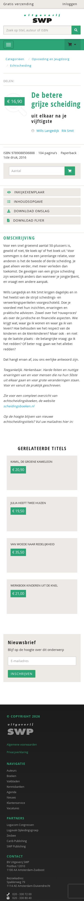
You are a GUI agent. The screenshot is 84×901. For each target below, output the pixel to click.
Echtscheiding (20, 65)
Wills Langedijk (48, 131)
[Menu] (8, 45)
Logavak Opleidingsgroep (22, 830)
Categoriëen (15, 59)
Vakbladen (13, 781)
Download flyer (25, 220)
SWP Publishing (16, 846)
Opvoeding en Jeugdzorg (50, 59)
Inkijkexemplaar (26, 192)
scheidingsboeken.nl (18, 406)
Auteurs (12, 770)
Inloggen (67, 4)
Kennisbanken (15, 786)
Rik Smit (68, 131)
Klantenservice (16, 803)
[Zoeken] (76, 30)
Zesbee (11, 835)
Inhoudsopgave (25, 201)
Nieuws (11, 797)
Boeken (11, 776)
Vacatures (13, 808)
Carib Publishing (17, 841)
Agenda (11, 792)
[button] (73, 44)
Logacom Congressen (20, 825)
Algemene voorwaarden (22, 744)
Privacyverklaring (17, 752)
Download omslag (28, 211)
